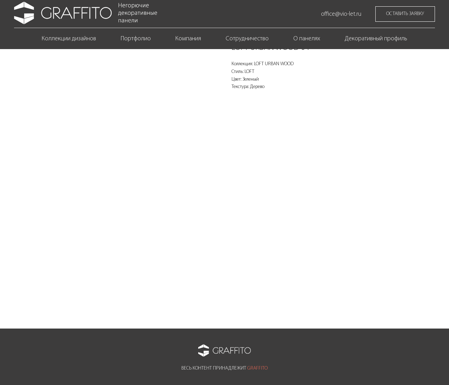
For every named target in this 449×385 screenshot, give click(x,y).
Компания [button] (188, 38)
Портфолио (136, 38)
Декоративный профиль (376, 38)
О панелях (306, 38)
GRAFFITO (257, 368)
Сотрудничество (247, 38)
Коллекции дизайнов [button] (69, 38)
